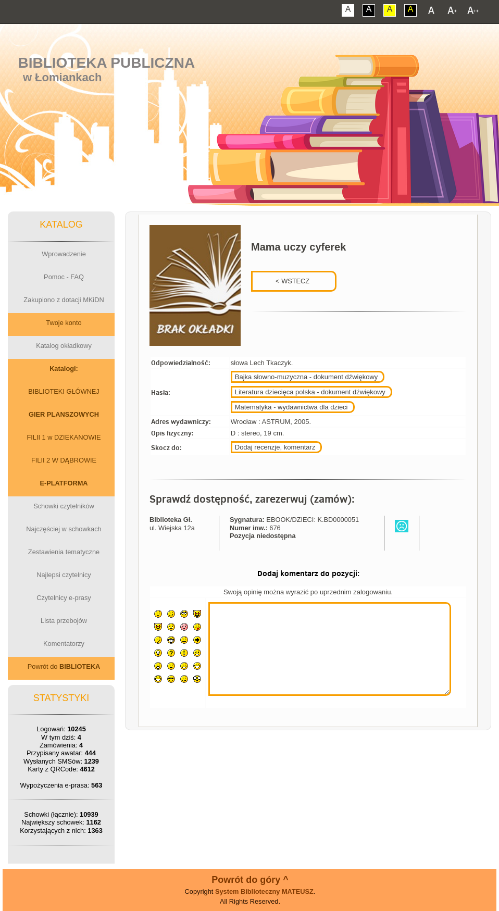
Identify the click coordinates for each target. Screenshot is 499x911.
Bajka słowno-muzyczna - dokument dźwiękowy (306, 377)
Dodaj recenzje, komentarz (275, 447)
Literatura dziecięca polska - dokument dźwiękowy (310, 392)
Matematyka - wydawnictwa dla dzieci (291, 407)
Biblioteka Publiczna (106, 63)
